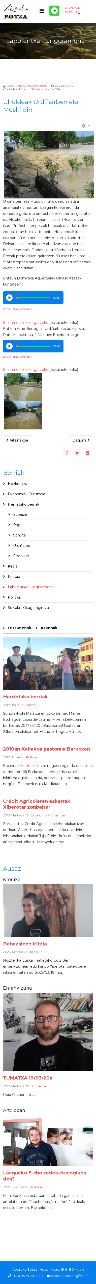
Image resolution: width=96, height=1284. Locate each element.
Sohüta (19, 535)
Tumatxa (39, 1086)
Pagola (18, 525)
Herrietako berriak (23, 504)
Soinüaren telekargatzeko (25, 322)
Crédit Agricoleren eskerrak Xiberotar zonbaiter (36, 804)
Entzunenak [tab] (19, 628)
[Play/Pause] (54, 10)
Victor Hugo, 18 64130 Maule (62, 1269)
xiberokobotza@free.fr (70, 1276)
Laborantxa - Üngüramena (30, 587)
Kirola (12, 566)
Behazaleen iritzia (25, 944)
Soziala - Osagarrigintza (28, 607)
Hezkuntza (17, 483)
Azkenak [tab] (48, 628)
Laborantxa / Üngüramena (27, 85)
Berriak (31, 705)
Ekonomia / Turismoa (48, 815)
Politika (14, 597)
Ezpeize (19, 514)
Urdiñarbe (21, 545)
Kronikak (37, 952)
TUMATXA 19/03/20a (27, 1078)
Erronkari (20, 556)
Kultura (13, 576)
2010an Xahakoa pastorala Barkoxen (46, 749)
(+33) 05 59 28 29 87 (28, 1276)
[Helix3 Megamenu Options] (42, 11)
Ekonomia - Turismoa (26, 494)
